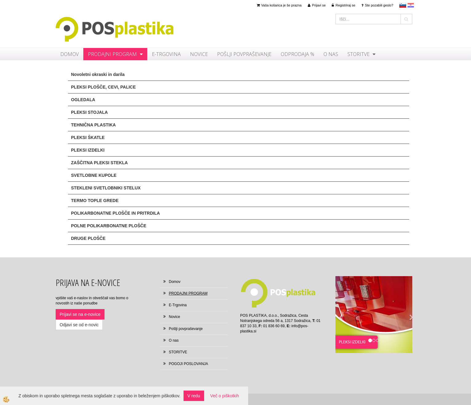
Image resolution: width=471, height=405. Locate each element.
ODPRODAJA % (297, 54)
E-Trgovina (166, 54)
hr (410, 5)
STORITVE (358, 54)
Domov (69, 54)
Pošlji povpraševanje (244, 54)
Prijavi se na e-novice (80, 314)
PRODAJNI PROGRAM (112, 54)
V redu (194, 395)
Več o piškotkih (224, 395)
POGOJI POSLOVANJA (188, 364)
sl (402, 5)
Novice (199, 54)
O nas (330, 54)
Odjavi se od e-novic (79, 324)
